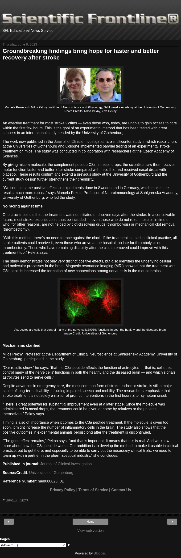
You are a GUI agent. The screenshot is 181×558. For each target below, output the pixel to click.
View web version (90, 531)
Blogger (99, 553)
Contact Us (121, 490)
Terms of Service (93, 490)
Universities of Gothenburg (51, 473)
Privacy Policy (62, 490)
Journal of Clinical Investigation (79, 142)
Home (90, 521)
